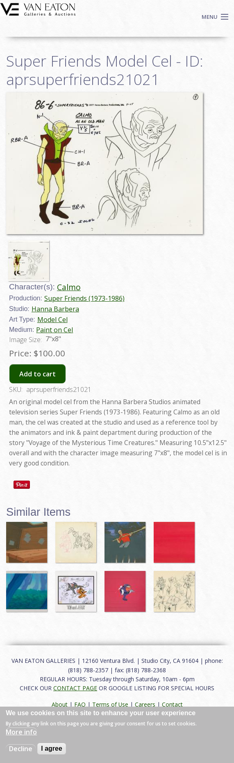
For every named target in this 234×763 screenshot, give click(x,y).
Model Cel (52, 319)
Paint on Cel (54, 329)
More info (21, 731)
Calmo (69, 287)
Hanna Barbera (55, 308)
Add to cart (37, 373)
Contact (172, 704)
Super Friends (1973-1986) (84, 298)
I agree (51, 748)
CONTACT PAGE (75, 688)
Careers (145, 704)
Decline (20, 748)
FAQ (80, 704)
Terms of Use (110, 704)
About (60, 704)
